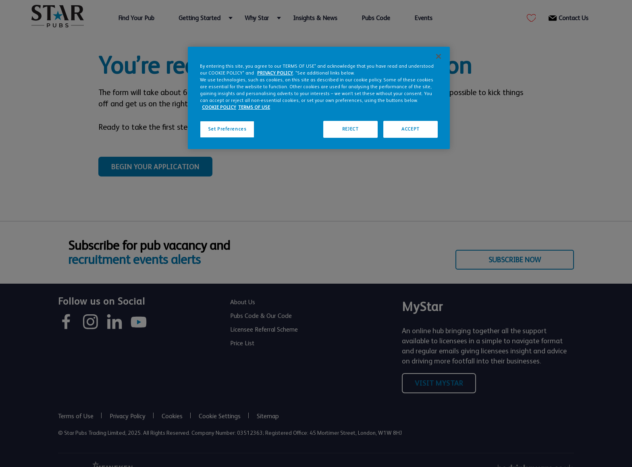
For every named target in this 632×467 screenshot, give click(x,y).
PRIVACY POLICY (275, 73)
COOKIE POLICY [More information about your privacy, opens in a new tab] (219, 107)
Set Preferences (227, 129)
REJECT (350, 129)
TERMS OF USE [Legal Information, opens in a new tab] (254, 107)
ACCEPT (410, 129)
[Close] (438, 56)
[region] (319, 98)
